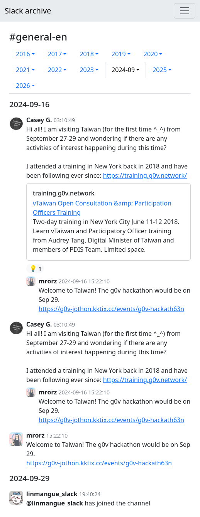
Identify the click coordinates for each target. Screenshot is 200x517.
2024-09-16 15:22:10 (84, 281)
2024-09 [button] (123, 70)
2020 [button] (151, 54)
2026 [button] (23, 85)
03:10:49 (64, 120)
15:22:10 (57, 435)
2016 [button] (23, 54)
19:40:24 (90, 494)
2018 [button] (87, 54)
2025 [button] (160, 70)
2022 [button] (55, 70)
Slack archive (28, 10)
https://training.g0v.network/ (145, 175)
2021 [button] (23, 70)
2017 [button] (55, 54)
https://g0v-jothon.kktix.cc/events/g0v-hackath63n (111, 309)
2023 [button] (87, 70)
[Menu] (184, 11)
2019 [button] (119, 54)
